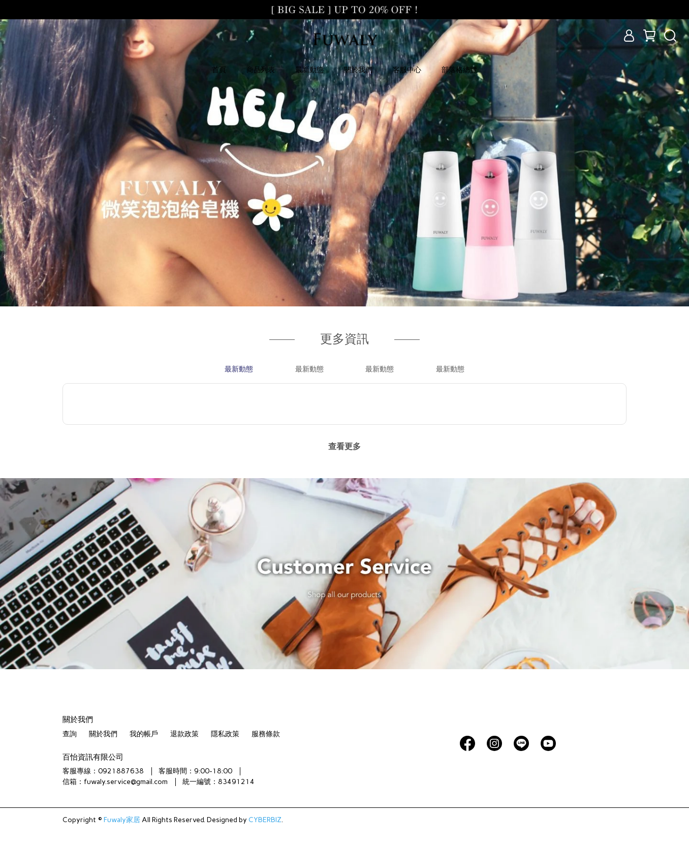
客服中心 (407, 70)
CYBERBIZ (264, 820)
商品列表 (260, 70)
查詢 (69, 734)
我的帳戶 (144, 734)
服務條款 (266, 734)
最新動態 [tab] (239, 369)
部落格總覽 (459, 70)
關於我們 (358, 70)
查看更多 (344, 446)
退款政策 (184, 734)
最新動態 (309, 70)
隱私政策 (225, 734)
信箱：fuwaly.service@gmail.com (115, 781)
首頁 (219, 70)
